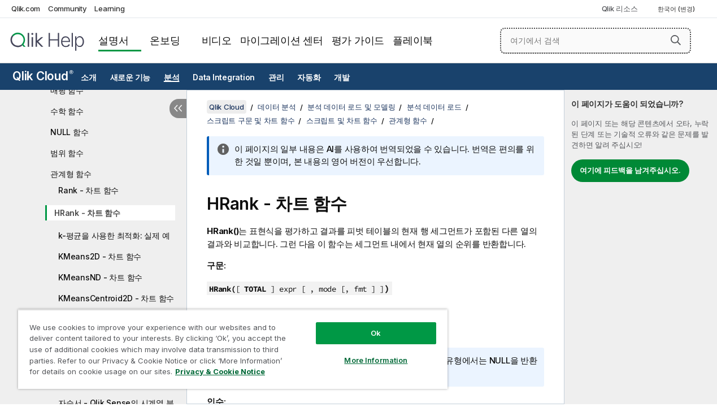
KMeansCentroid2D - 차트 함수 (116, 298)
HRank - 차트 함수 (87, 213)
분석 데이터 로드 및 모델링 (351, 106)
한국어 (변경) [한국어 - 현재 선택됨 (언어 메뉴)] (677, 9)
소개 (89, 77)
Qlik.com (25, 8)
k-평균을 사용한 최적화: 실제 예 (114, 235)
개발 (342, 77)
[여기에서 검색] (595, 41)
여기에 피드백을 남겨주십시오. (630, 170)
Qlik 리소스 (620, 8)
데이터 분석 (277, 106)
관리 (276, 77)
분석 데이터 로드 (434, 106)
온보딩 (165, 40)
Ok (364, 324)
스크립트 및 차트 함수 (341, 120)
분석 (172, 77)
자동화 (308, 77)
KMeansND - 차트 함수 (100, 277)
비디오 (217, 40)
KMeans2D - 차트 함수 (99, 256)
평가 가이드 (358, 40)
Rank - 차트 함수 (88, 190)
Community (67, 8)
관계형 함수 (71, 174)
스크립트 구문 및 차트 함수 (250, 120)
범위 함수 (67, 153)
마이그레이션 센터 (281, 40)
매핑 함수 (67, 90)
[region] (226, 345)
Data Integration (224, 77)
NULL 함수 (69, 132)
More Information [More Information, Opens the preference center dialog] (364, 351)
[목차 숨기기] (178, 108)
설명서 (113, 40)
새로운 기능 (130, 77)
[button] (675, 40)
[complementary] (640, 247)
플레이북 (413, 40)
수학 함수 (67, 111)
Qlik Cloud (42, 76)
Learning (109, 8)
